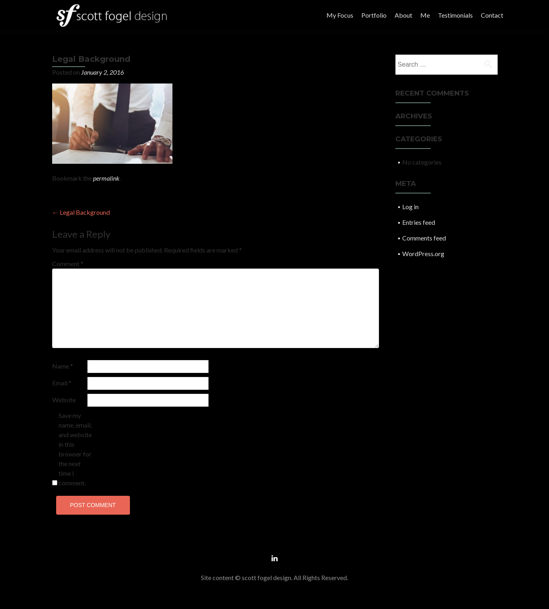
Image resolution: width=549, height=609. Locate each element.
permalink (106, 178)
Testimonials (455, 15)
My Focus (339, 15)
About (403, 15)
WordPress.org (423, 253)
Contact (492, 15)
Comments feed (424, 238)
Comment (67, 263)
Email (61, 383)
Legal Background (81, 212)
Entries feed (418, 222)
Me (425, 15)
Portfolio (374, 15)
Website (64, 399)
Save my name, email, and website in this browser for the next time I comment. (75, 449)
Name (62, 366)
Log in (410, 206)
